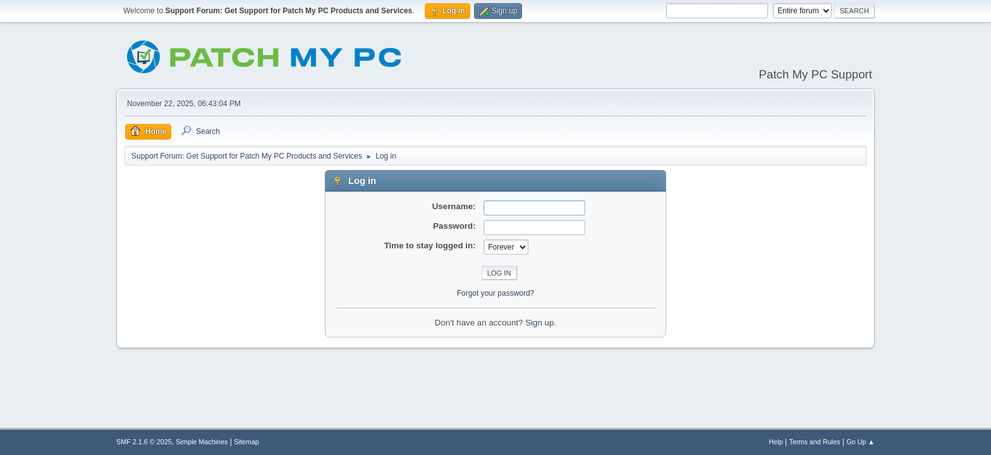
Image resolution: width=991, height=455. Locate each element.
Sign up (539, 322)
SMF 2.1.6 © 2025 (144, 442)
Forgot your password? (496, 293)
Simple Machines (202, 442)
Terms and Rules (815, 442)
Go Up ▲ (860, 442)
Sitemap (246, 442)
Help (776, 442)
